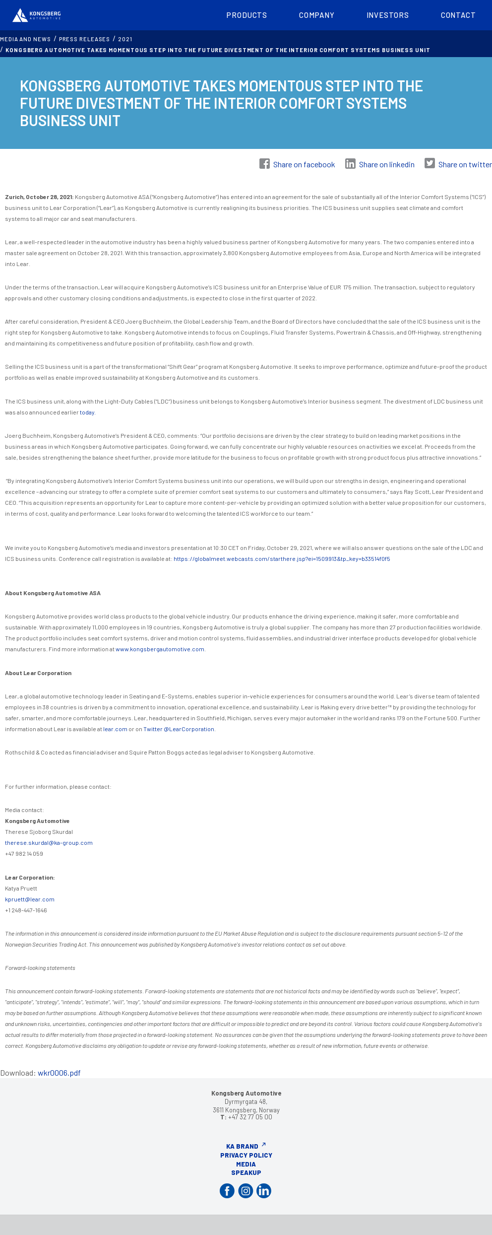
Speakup (246, 1172)
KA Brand (242, 1146)
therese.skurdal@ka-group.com (49, 842)
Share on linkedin (387, 164)
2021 (125, 39)
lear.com (115, 728)
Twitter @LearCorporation (178, 728)
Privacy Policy (246, 1155)
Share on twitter (465, 164)
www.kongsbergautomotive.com (160, 648)
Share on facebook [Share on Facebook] (304, 164)
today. (87, 412)
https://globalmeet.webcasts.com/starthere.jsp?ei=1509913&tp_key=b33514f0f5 (282, 558)
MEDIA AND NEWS (25, 39)
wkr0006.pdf (59, 1072)
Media (246, 1164)
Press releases (85, 39)
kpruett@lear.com (30, 898)
